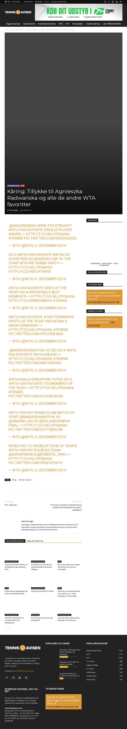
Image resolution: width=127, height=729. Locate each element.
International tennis (47, 24)
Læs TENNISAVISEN (112, 24)
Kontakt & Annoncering (58, 1)
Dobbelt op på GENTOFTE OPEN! (42, 591)
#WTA (14, 230)
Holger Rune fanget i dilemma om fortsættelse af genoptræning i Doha (16, 567)
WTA (61, 24)
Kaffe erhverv (107, 263)
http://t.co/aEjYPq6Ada (48, 234)
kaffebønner (14, 716)
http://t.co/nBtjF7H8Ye (30, 271)
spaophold (9, 721)
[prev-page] (6, 627)
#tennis (16, 238)
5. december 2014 (50, 245)
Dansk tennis (29, 24)
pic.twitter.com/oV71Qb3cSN (36, 429)
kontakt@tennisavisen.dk (103, 302)
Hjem (6, 30)
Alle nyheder (29, 1)
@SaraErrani (21, 454)
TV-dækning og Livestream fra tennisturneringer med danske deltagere (41, 567)
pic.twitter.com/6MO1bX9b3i (35, 363)
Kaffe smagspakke (108, 264)
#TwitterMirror (59, 317)
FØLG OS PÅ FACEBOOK (97, 272)
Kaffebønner (95, 263)
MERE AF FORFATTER (35, 541)
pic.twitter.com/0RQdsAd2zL (50, 238)
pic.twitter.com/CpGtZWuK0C (36, 334)
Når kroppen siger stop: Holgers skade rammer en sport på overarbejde (69, 567)
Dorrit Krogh (13, 210)
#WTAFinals (40, 292)
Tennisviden (77, 24)
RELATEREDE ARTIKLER (15, 541)
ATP (67, 24)
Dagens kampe (13, 24)
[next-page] (10, 627)
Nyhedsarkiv (39, 1)
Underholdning (93, 24)
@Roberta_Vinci (52, 454)
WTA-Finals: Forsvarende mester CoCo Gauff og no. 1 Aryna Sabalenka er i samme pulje (69, 593)
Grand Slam (35, 615)
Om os (47, 1)
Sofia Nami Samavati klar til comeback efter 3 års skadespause (14, 620)
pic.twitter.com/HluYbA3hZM (36, 396)
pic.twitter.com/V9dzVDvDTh (35, 463)
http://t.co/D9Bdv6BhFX (30, 300)
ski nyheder (33, 703)
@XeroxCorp (46, 259)
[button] (105, 2)
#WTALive (61, 254)
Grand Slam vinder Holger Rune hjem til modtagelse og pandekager (69, 652)
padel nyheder (10, 700)
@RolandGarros (54, 421)
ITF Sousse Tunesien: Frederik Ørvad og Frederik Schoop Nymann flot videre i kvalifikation (66, 507)
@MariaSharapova (26, 350)
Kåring (14, 480)
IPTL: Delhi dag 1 (11, 505)
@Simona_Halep (23, 421)
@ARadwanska (23, 225)
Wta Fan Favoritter (25, 480)
